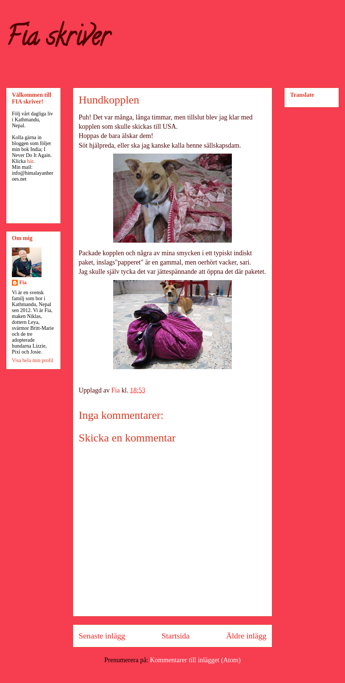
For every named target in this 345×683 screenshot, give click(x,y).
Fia (22, 282)
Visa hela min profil (32, 360)
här (30, 161)
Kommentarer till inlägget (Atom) (195, 660)
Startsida (176, 635)
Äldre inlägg (246, 635)
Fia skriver (57, 39)
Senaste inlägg (102, 635)
